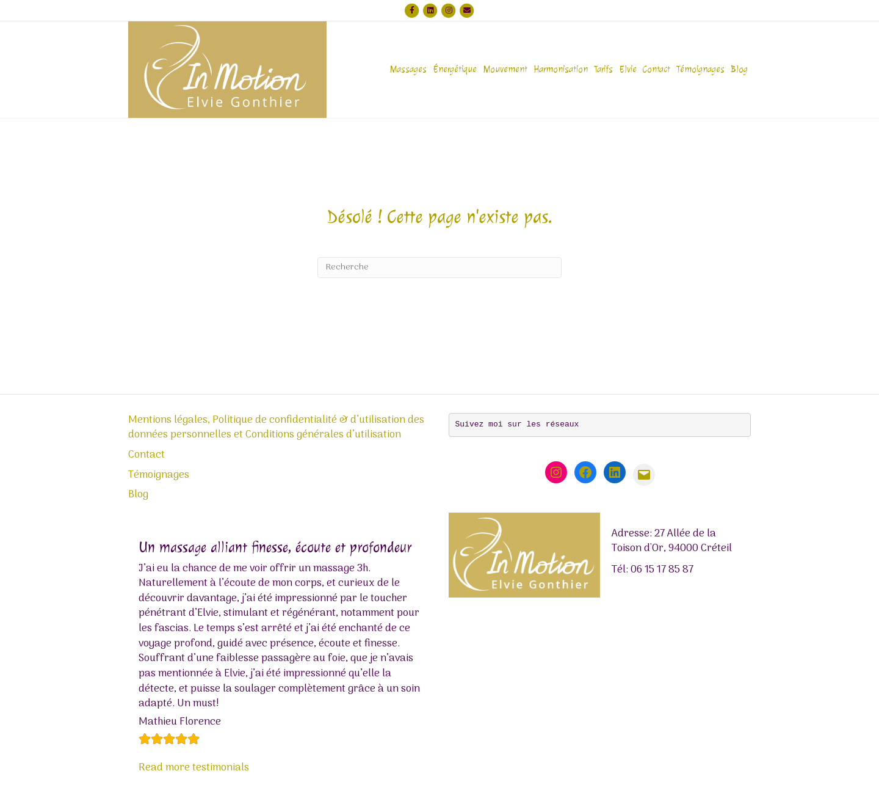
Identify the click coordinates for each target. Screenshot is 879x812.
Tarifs (603, 69)
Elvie (628, 69)
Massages (408, 69)
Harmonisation (561, 69)
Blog (739, 69)
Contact (656, 69)
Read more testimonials (194, 768)
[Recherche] (439, 267)
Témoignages (700, 69)
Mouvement (505, 69)
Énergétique (455, 69)
